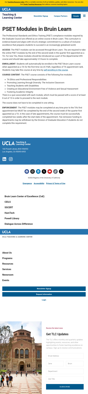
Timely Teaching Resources (32, 4)
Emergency (27, 183)
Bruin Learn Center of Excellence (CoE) (24, 196)
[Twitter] (44, 171)
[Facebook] (27, 171)
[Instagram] (32, 171)
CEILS (8, 202)
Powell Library (12, 218)
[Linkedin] (38, 171)
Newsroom (7, 274)
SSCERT (9, 207)
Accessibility (39, 183)
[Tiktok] (55, 171)
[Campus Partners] (60, 16)
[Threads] (61, 171)
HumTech (10, 213)
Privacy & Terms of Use (55, 183)
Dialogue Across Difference (19, 224)
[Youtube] (49, 171)
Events (5, 280)
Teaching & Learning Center (12, 16)
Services (6, 269)
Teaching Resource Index (15, 2)
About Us (7, 252)
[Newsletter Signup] (41, 16)
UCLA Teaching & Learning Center (17, 237)
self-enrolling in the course (56, 70)
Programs (7, 258)
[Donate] (76, 16)
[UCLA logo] (6, 9)
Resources (7, 263)
